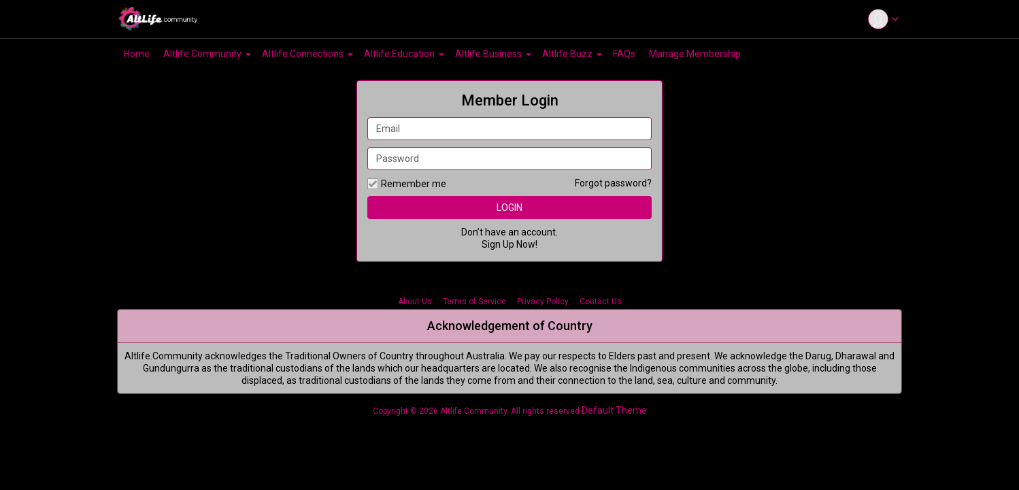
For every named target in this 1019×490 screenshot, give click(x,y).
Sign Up (498, 244)
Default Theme (614, 410)
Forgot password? (613, 183)
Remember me (406, 183)
